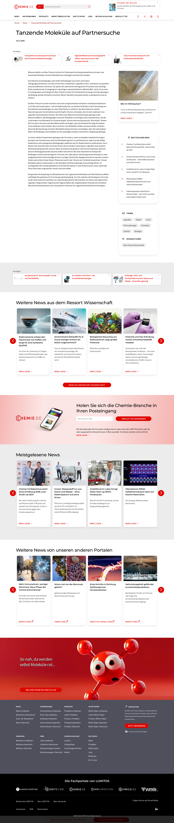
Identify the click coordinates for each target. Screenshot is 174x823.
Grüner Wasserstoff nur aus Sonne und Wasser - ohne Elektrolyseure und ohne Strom (140, 159)
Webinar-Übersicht (24, 748)
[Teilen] (144, 16)
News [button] (17, 16)
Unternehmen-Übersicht (50, 726)
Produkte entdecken (72, 711)
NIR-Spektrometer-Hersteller (41, 690)
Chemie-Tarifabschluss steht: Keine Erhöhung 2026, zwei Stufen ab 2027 (140, 147)
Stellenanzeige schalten (50, 748)
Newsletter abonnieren (133, 418)
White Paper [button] (79, 16)
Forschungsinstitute (72, 748)
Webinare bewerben (24, 744)
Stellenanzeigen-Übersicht (51, 752)
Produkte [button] (44, 16)
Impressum (20, 809)
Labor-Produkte (71, 715)
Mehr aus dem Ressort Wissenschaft (87, 385)
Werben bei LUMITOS (24, 801)
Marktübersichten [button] (60, 16)
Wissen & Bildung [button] (103, 16)
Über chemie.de (59, 801)
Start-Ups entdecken (48, 715)
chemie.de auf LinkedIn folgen (136, 732)
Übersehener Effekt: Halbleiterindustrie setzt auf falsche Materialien (138, 182)
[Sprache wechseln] (151, 16)
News (90, 740)
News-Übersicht (22, 722)
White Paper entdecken (98, 711)
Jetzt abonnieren (136, 726)
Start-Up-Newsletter (24, 718)
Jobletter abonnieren (49, 744)
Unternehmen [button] (29, 16)
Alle (39, 7)
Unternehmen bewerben (50, 722)
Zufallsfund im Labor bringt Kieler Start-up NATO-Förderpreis (140, 170)
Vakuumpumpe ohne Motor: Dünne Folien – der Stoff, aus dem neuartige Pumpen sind (140, 194)
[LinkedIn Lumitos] (156, 809)
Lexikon (67, 740)
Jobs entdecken (46, 740)
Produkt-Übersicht (72, 726)
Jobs (90, 752)
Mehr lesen (83, 435)
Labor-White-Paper (96, 715)
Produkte (92, 744)
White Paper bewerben (97, 722)
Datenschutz (42, 809)
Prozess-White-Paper (97, 718)
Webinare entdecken (24, 740)
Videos (67, 752)
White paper (93, 748)
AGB (31, 809)
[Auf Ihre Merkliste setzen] (138, 16)
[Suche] (89, 6)
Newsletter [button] (121, 16)
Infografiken (69, 744)
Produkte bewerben (72, 722)
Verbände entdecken (48, 718)
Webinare (92, 756)
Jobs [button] (90, 16)
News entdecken (22, 711)
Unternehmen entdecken (50, 711)
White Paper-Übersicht (97, 726)
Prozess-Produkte (71, 718)
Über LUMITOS (43, 801)
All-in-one (92, 760)
